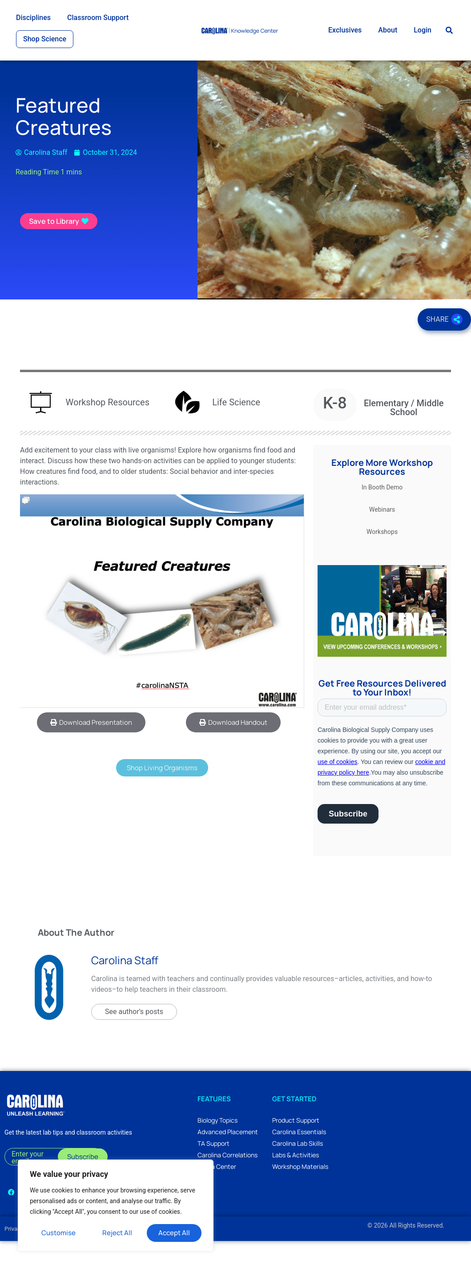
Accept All (174, 1232)
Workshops (382, 559)
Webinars (382, 537)
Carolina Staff (124, 988)
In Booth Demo (382, 515)
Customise (58, 1232)
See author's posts (134, 1039)
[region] (115, 1205)
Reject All (117, 1232)
